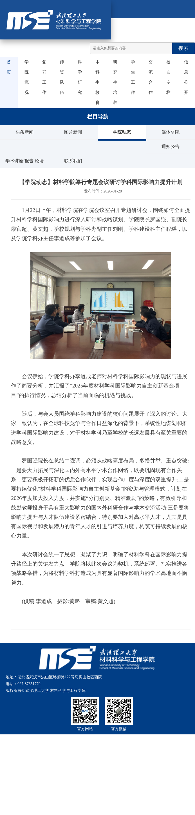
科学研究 (78, 77)
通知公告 (171, 146)
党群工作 (42, 77)
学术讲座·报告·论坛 (24, 160)
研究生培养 (113, 82)
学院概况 (25, 77)
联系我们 (73, 160)
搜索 (183, 48)
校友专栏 (166, 77)
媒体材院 (171, 132)
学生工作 (131, 77)
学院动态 (122, 132)
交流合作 (149, 77)
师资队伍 (60, 77)
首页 (7, 67)
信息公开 (184, 77)
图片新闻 (73, 132)
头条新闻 (24, 132)
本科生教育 (96, 82)
